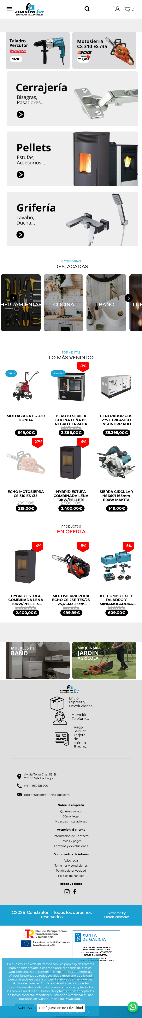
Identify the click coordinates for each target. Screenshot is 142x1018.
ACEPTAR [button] (25, 1008)
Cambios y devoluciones (71, 846)
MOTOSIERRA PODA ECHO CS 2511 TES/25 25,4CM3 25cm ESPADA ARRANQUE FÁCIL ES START (71, 600)
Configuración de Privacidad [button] (61, 1008)
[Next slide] (129, 298)
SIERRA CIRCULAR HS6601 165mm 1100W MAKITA (116, 496)
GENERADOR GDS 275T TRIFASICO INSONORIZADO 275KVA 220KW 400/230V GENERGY (116, 420)
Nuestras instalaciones (71, 821)
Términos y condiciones (71, 865)
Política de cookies (71, 876)
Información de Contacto (71, 836)
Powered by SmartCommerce (116, 915)
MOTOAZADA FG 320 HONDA (26, 418)
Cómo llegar (71, 816)
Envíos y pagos (71, 841)
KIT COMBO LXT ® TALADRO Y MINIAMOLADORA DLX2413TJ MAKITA (116, 600)
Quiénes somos (71, 811)
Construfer (34, 9)
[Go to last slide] (13, 298)
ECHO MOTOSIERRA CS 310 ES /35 (26, 494)
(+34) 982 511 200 (36, 785)
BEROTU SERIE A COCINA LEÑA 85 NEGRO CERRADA (71, 420)
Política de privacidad (71, 870)
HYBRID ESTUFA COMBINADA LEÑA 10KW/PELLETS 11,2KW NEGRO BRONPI (71, 496)
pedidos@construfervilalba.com (47, 795)
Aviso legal (71, 860)
